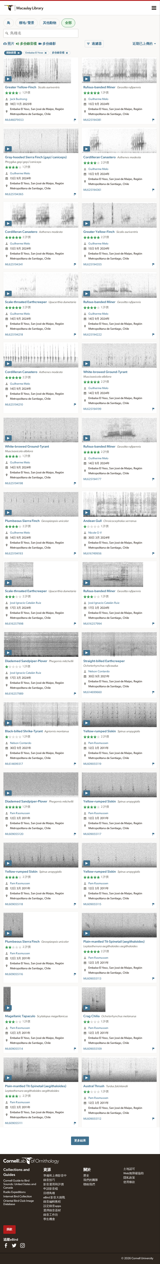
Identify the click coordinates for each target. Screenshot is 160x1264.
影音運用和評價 (53, 1184)
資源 (47, 1170)
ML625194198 (14, 483)
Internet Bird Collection (17, 1196)
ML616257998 (14, 623)
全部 (68, 23)
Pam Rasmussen (98, 743)
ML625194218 (14, 334)
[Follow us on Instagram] (22, 1245)
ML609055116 (14, 974)
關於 (87, 1170)
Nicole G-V (95, 532)
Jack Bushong (18, 99)
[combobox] (44, 33)
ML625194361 (92, 189)
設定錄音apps (52, 1206)
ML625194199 (92, 409)
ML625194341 (14, 264)
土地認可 (129, 1169)
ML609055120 (14, 834)
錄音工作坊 (50, 1214)
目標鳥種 (49, 1193)
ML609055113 (92, 978)
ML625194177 (92, 479)
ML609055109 (92, 1048)
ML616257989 (14, 693)
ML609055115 (92, 904)
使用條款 (129, 1182)
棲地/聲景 (26, 23)
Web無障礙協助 (133, 1173)
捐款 (9, 1229)
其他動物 (49, 23)
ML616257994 (92, 623)
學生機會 (49, 1219)
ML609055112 (92, 1118)
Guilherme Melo (98, 99)
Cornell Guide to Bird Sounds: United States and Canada (19, 1184)
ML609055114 (14, 1048)
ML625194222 (92, 334)
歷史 (86, 1175)
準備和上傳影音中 (55, 1175)
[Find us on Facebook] (5, 1245)
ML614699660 (92, 692)
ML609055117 (92, 834)
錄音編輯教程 (52, 1201)
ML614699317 (14, 763)
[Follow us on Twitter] (14, 1245)
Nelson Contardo (99, 671)
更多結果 (80, 1140)
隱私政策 (129, 1177)
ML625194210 (14, 404)
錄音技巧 (49, 1180)
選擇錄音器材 (52, 1210)
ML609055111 (13, 1123)
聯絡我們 (89, 1184)
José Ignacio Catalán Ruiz (25, 602)
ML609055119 (92, 763)
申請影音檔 (50, 1188)
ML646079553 (14, 120)
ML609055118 (14, 904)
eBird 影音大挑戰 (54, 1197)
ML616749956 (92, 553)
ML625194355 (92, 264)
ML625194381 (92, 120)
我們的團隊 (90, 1180)
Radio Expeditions (14, 1192)
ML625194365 (14, 194)
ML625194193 (14, 553)
